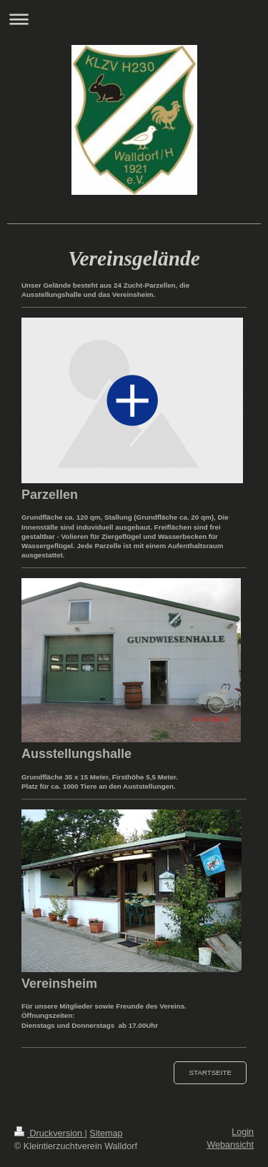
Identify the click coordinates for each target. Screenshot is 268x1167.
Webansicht (230, 1145)
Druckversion (49, 1133)
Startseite (210, 1072)
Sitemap (105, 1133)
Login (243, 1132)
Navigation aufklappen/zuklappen (134, 19)
